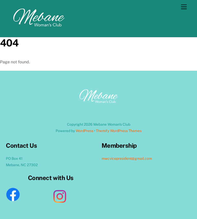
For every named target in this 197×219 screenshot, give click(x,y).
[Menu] (184, 7)
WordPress (84, 131)
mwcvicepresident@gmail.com (127, 158)
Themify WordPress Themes (119, 131)
